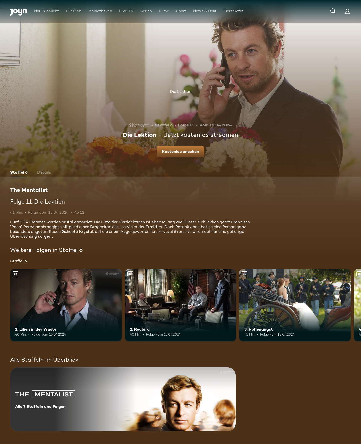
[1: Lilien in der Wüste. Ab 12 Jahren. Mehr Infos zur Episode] (66, 305)
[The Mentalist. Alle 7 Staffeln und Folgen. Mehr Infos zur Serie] (123, 399)
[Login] (347, 11)
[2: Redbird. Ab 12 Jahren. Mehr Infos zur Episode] (180, 305)
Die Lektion (180, 91)
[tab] (19, 172)
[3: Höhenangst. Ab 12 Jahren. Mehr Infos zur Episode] (295, 305)
